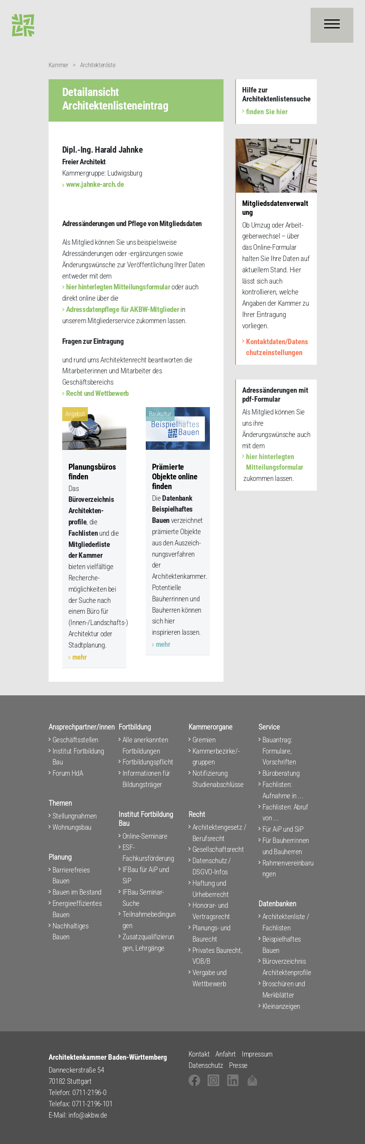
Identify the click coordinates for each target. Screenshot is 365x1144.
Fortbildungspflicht (148, 761)
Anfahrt (225, 1054)
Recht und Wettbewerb (97, 393)
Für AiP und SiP (283, 829)
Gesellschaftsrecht (218, 849)
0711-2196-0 (89, 1092)
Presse (238, 1065)
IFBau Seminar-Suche (143, 898)
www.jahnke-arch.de (95, 184)
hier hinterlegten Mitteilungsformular (118, 286)
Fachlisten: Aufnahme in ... (283, 790)
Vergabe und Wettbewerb (209, 978)
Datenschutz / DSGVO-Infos (211, 866)
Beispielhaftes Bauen (281, 945)
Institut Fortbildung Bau (78, 757)
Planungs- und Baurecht (211, 933)
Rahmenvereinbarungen (288, 868)
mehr (79, 657)
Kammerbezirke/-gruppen (216, 757)
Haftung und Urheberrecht (210, 889)
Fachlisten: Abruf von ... (285, 813)
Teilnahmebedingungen (149, 920)
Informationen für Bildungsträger (146, 779)
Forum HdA (67, 773)
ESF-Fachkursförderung (148, 853)
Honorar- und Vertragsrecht (211, 911)
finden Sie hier (267, 112)
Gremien (204, 739)
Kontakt (199, 1054)
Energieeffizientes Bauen (77, 909)
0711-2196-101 (92, 1103)
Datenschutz (206, 1065)
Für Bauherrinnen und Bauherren (285, 846)
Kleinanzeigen (281, 1006)
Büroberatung (281, 773)
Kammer (58, 65)
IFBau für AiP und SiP (145, 875)
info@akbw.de (87, 1115)
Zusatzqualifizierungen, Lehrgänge (148, 942)
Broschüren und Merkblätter (283, 989)
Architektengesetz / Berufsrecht (219, 833)
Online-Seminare (145, 836)
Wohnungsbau (71, 827)
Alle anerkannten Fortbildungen (145, 745)
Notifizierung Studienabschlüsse (218, 779)
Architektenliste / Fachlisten (285, 922)
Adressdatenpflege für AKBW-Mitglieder (122, 309)
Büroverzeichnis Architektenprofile (286, 967)
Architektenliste (97, 65)
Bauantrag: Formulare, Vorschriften (279, 751)
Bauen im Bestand (77, 892)
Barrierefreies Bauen (71, 875)
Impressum (257, 1054)
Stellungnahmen (74, 815)
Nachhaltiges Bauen (70, 931)
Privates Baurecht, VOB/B (217, 956)
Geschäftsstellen (75, 739)
